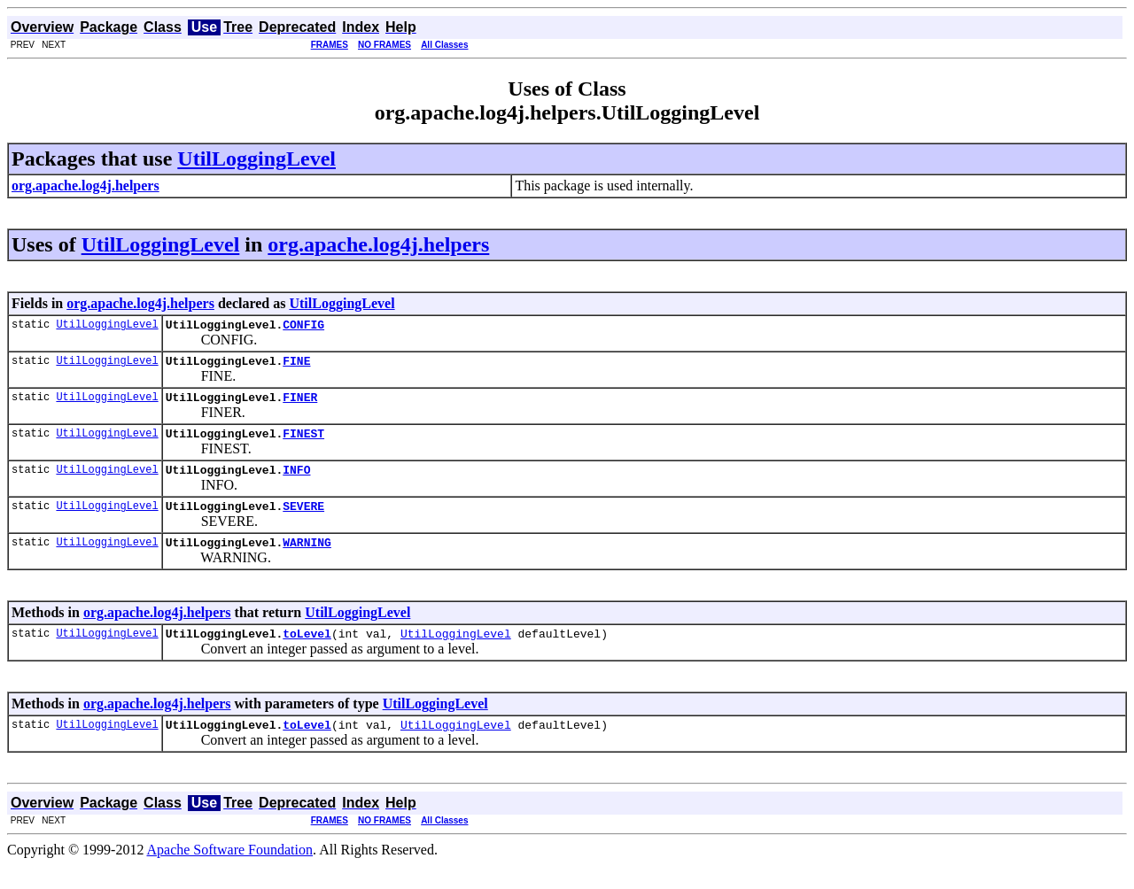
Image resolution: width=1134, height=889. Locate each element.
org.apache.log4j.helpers (378, 244)
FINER (300, 405)
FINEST (303, 444)
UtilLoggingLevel (256, 158)
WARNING (307, 560)
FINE (296, 366)
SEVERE (303, 522)
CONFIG (303, 327)
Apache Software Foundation (230, 873)
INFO (296, 483)
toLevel (307, 654)
